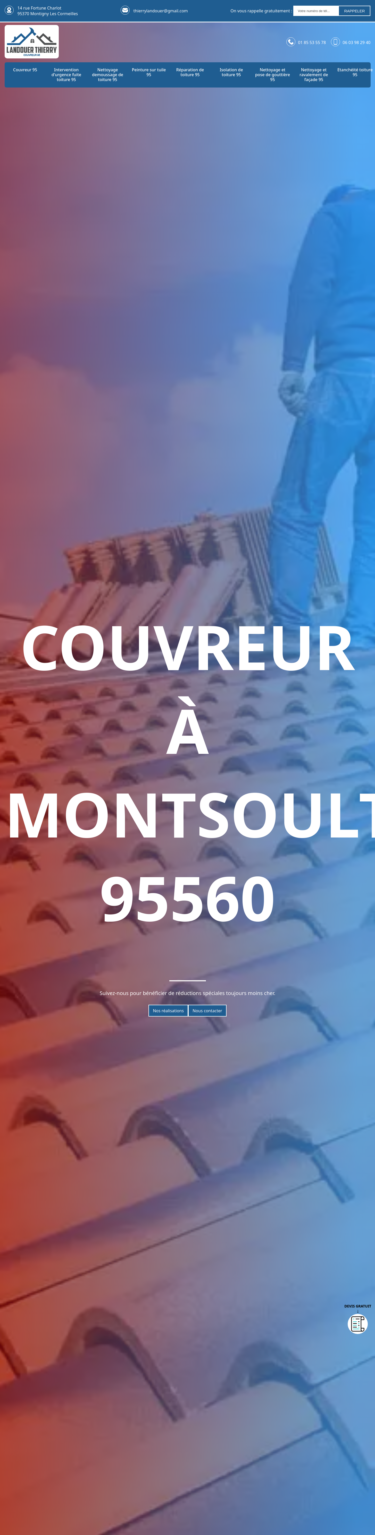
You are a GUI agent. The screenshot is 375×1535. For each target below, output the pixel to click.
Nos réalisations (168, 1010)
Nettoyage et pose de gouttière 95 (272, 74)
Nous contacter (207, 1010)
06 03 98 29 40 (356, 42)
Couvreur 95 (25, 69)
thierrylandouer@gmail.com (161, 11)
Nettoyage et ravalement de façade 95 (313, 74)
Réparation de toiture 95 (190, 72)
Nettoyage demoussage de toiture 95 (107, 74)
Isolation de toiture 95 (231, 72)
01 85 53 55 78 (312, 42)
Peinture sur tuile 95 (149, 72)
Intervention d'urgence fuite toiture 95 (66, 74)
